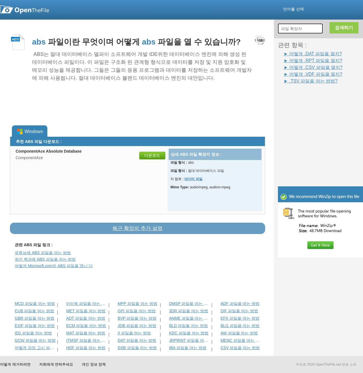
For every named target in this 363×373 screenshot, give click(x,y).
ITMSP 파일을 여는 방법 (86, 340)
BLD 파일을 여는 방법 (188, 325)
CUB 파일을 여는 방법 (34, 311)
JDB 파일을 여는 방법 (137, 325)
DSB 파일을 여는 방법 (137, 347)
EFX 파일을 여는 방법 (240, 318)
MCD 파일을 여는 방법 (35, 303)
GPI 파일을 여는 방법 (137, 311)
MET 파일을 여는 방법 (85, 311)
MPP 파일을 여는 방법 (137, 303)
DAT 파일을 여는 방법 (137, 340)
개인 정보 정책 (94, 364)
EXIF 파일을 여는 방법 (35, 325)
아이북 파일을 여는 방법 (86, 303)
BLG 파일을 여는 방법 (240, 325)
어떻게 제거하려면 (15, 364)
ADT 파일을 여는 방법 (85, 318)
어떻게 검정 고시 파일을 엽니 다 (35, 347)
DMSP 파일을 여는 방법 (189, 303)
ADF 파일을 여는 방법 (240, 303)
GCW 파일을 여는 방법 (35, 340)
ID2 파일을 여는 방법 (33, 333)
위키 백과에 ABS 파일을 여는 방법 (45, 259)
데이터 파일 (193, 179)
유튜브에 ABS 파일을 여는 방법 (43, 252)
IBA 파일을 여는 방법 (187, 347)
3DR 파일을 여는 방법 (188, 311)
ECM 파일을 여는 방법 (86, 325)
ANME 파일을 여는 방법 (189, 318)
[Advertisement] (312, 97)
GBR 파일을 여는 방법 (34, 318)
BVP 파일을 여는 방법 (137, 318)
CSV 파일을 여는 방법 (240, 347)
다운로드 (152, 155)
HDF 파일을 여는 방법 (85, 347)
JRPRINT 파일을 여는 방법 (189, 340)
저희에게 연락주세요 (56, 364)
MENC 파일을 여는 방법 (241, 340)
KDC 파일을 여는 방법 (188, 333)
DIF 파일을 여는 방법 (239, 311)
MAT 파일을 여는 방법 (85, 333)
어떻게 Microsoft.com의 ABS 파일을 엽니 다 (54, 266)
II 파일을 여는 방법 (134, 333)
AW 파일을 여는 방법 (239, 333)
